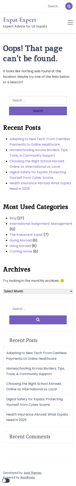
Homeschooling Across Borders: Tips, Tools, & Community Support (39, 153)
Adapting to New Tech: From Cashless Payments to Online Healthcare (40, 142)
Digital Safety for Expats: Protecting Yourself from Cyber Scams (38, 175)
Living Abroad (20, 246)
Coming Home (21, 251)
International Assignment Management (41, 223)
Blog (13, 218)
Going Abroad (21, 240)
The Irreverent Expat (26, 234)
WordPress (27, 477)
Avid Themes (33, 473)
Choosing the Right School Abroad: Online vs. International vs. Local (37, 164)
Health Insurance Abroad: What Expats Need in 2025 (40, 186)
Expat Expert (19, 19)
